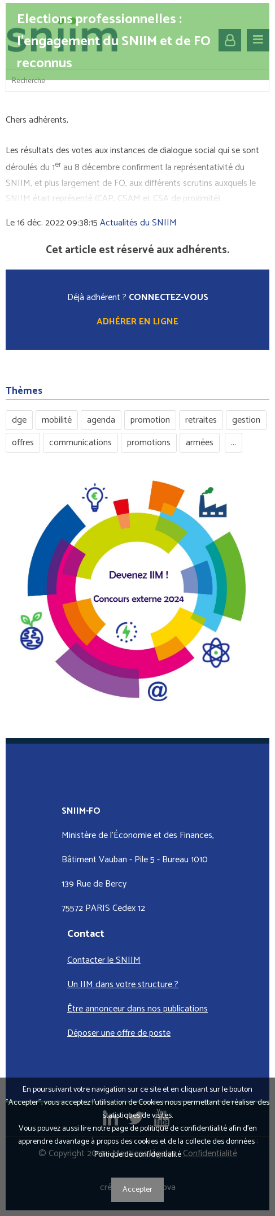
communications (80, 442)
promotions (149, 442)
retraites (201, 420)
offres (23, 442)
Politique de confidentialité (137, 1154)
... (233, 442)
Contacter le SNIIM (104, 960)
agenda (101, 420)
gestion (246, 420)
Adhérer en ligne (137, 321)
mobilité (57, 420)
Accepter (137, 1189)
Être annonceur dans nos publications (137, 1009)
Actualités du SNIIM (138, 223)
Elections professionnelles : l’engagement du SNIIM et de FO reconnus (114, 41)
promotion (150, 420)
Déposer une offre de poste (119, 1033)
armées (199, 442)
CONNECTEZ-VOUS (168, 297)
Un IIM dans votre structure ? (122, 984)
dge (19, 420)
